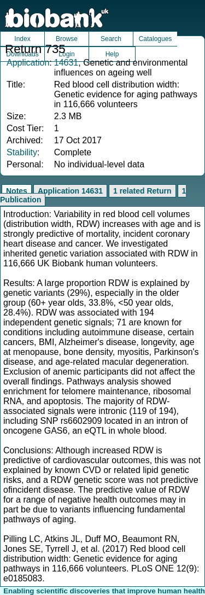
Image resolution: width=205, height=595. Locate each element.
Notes (16, 190)
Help (112, 54)
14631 (66, 62)
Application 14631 (70, 190)
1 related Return (142, 190)
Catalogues (155, 39)
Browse (67, 39)
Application (28, 62)
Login (66, 54)
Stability (22, 152)
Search (111, 39)
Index (22, 39)
